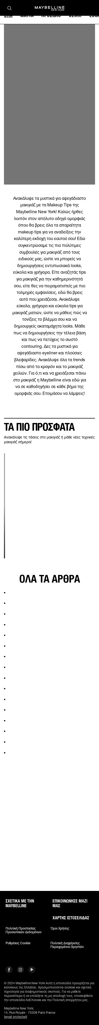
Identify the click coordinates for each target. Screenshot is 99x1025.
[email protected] (15, 1017)
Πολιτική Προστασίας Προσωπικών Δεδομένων (23, 930)
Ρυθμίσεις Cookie (18, 943)
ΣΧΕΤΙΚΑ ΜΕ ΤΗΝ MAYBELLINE (20, 903)
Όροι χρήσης (59, 928)
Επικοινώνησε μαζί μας (70, 903)
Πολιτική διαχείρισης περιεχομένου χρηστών (67, 945)
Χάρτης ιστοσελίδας (71, 918)
